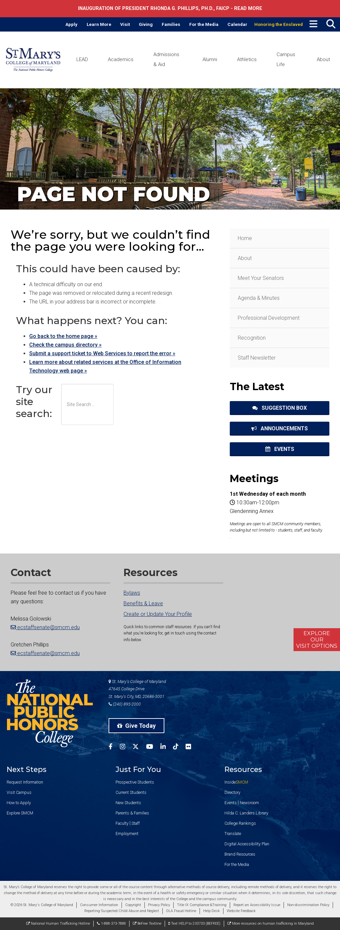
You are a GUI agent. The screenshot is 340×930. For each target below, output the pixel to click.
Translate (232, 833)
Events (279, 449)
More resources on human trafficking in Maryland (270, 923)
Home (245, 238)
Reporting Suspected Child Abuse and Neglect (121, 911)
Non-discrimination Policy (308, 905)
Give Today (136, 725)
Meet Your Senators (261, 278)
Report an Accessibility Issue (256, 905)
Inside (236, 782)
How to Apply (19, 802)
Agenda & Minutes (259, 298)
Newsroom (249, 802)
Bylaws (132, 593)
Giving (146, 24)
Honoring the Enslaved (278, 24)
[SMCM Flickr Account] (192, 747)
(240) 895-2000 (125, 704)
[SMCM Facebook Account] (114, 747)
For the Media (203, 24)
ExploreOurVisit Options (316, 639)
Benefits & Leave (143, 603)
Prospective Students (135, 782)
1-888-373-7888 (111, 923)
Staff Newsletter (257, 358)
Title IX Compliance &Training (201, 905)
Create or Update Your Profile (158, 614)
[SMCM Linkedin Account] (166, 747)
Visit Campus (19, 792)
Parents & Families (132, 812)
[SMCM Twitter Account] (139, 747)
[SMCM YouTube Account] (153, 747)
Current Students (131, 792)
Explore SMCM (20, 812)
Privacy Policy (159, 905)
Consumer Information (99, 905)
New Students (128, 802)
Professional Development (268, 318)
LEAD (82, 59)
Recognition (252, 338)
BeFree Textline (147, 923)
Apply (71, 24)
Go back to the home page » (63, 336)
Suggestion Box (279, 408)
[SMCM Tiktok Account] (179, 747)
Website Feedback (241, 911)
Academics (120, 59)
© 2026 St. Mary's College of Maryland (42, 905)
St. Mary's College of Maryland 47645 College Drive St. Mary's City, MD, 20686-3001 (137, 689)
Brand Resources (239, 854)
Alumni (210, 59)
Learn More (99, 24)
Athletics (247, 59)
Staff (135, 823)
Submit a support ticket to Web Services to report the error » (102, 353)
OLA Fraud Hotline (181, 911)
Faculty (122, 823)
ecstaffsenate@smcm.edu (45, 627)
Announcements (279, 428)
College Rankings (240, 823)
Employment (127, 833)
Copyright (133, 905)
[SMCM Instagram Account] (126, 747)
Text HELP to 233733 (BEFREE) (194, 923)
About (323, 59)
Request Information (25, 782)
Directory (232, 792)
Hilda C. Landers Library (246, 812)
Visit (125, 24)
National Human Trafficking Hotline (58, 923)
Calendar (237, 24)
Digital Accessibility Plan (246, 843)
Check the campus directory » (65, 345)
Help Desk (211, 911)
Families (171, 24)
